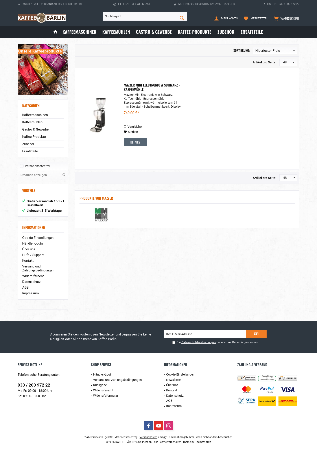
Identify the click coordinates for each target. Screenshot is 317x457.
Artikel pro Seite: (264, 62)
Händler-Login (32, 243)
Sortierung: (241, 50)
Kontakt (28, 261)
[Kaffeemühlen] (116, 32)
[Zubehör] (226, 32)
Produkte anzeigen (42, 175)
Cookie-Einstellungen (37, 238)
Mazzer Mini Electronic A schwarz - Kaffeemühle (152, 87)
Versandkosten (148, 437)
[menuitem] (285, 18)
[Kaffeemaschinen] (79, 32)
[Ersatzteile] (252, 32)
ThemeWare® (203, 442)
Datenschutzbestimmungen (198, 342)
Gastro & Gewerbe (35, 129)
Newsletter (173, 379)
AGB (25, 287)
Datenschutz (31, 282)
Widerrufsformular (105, 395)
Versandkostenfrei (37, 166)
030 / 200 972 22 (34, 385)
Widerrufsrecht (33, 276)
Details (135, 142)
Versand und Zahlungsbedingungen (38, 268)
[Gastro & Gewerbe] (154, 32)
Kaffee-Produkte (34, 137)
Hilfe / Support (33, 255)
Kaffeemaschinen (35, 115)
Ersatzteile (30, 151)
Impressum (30, 293)
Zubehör (28, 144)
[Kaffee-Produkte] (194, 32)
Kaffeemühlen (32, 122)
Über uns (28, 249)
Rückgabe (100, 385)
